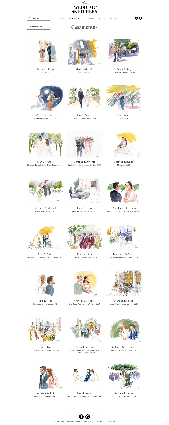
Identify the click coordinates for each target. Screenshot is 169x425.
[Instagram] (136, 18)
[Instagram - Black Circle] (87, 416)
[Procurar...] (39, 18)
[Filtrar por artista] (38, 27)
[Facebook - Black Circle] (81, 416)
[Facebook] (140, 18)
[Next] (101, 409)
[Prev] (67, 409)
